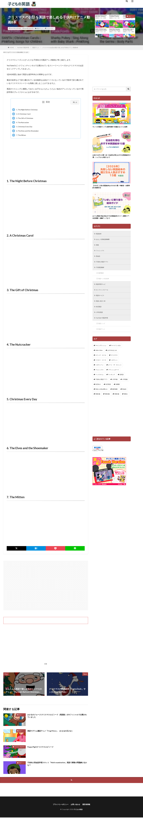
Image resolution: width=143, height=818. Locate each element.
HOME (12, 47)
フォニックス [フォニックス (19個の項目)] (99, 378)
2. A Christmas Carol (21, 113)
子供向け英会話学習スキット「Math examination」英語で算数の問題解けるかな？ (56, 764)
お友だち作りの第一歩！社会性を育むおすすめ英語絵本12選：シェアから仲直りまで (111, 159)
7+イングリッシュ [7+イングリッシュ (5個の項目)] (100, 354)
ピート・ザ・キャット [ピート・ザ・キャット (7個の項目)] (115, 373)
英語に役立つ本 (101, 308)
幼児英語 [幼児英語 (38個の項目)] (108, 393)
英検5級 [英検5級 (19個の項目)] (116, 402)
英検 (97, 250)
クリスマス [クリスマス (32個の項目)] (114, 364)
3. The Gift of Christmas (22, 118)
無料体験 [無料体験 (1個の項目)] (115, 397)
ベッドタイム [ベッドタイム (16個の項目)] (99, 383)
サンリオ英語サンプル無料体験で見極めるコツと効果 (111, 128)
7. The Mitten (19, 135)
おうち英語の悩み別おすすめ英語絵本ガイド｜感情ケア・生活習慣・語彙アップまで (111, 221)
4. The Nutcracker (20, 122)
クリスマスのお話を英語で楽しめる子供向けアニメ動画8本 (60, 47)
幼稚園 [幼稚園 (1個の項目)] (118, 393)
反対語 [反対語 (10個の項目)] (122, 383)
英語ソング (102, 332)
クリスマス (49, 28)
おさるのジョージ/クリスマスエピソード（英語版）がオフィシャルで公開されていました (56, 716)
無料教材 (102, 279)
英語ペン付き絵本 (105, 285)
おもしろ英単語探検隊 (104, 244)
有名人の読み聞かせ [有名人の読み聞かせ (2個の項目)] (101, 397)
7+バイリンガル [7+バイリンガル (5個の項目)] (116, 354)
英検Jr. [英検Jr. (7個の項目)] (126, 402)
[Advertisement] (46, 156)
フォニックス (101, 256)
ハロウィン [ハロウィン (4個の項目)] (114, 368)
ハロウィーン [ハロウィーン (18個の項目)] (99, 373)
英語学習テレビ (101, 291)
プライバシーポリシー (59, 805)
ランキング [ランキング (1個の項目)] (111, 383)
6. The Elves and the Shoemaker (25, 130)
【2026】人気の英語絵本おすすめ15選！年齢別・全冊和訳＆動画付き (111, 190)
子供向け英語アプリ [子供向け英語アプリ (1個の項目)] (101, 388)
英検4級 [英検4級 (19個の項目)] (107, 402)
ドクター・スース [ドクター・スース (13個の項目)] (100, 368)
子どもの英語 (78, 810)
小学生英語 (100, 320)
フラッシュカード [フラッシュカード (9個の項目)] (113, 378)
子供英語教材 (101, 273)
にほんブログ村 (98, 459)
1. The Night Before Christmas (25, 109)
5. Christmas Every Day (22, 126)
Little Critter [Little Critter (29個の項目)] (99, 359)
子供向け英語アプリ (103, 267)
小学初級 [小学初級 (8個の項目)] (125, 388)
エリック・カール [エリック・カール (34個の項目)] (100, 364)
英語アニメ (40, 28)
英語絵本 (99, 238)
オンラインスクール (103, 297)
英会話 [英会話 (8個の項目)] (124, 397)
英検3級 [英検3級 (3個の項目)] (97, 402)
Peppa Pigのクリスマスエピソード (42, 747)
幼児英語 (99, 314)
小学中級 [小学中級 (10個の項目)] (115, 388)
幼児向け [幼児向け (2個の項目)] (98, 393)
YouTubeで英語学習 (23, 47)
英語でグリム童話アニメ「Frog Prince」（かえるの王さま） (54, 730)
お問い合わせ (76, 805)
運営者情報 (88, 805)
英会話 (98, 262)
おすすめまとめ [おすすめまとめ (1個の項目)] (112, 359)
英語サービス (101, 302)
